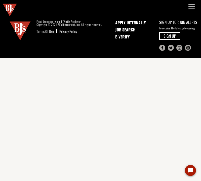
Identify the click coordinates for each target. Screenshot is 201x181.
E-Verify (122, 37)
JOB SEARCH (125, 30)
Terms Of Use (45, 31)
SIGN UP (170, 36)
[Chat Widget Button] (190, 170)
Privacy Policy (68, 31)
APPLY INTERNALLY (130, 23)
